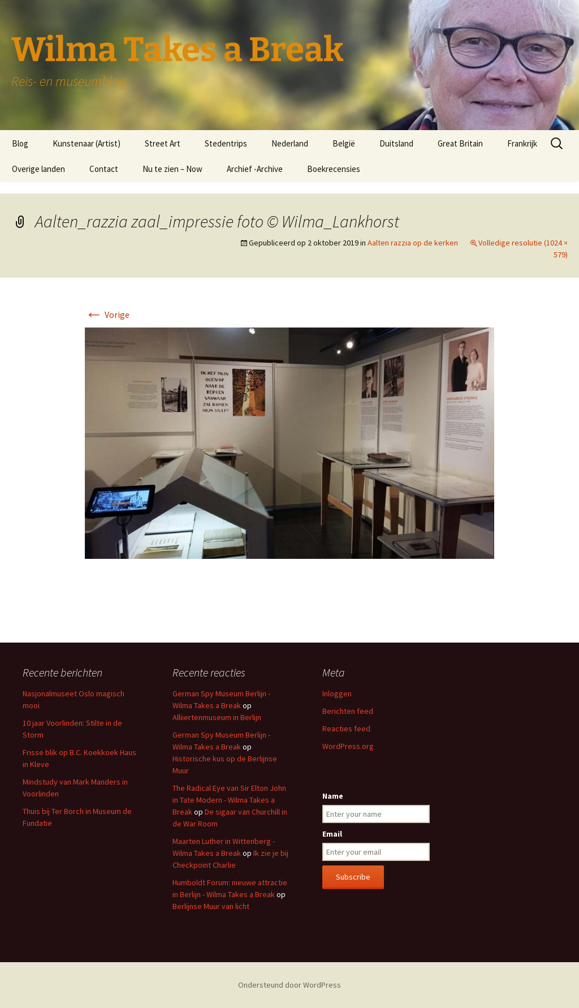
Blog (20, 143)
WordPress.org (348, 746)
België (343, 143)
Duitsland (396, 143)
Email (332, 834)
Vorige (107, 314)
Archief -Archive (255, 168)
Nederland (289, 143)
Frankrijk (522, 143)
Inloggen (337, 693)
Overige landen (38, 168)
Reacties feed (346, 728)
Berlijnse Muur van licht (210, 906)
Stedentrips (226, 143)
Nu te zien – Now (172, 168)
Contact (103, 168)
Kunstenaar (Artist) (86, 143)
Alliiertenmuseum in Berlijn (216, 717)
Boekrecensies (333, 168)
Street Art (162, 143)
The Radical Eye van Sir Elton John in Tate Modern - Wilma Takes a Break (229, 800)
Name (332, 796)
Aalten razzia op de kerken (413, 243)
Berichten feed (347, 711)
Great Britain (460, 143)
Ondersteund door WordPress (289, 985)
